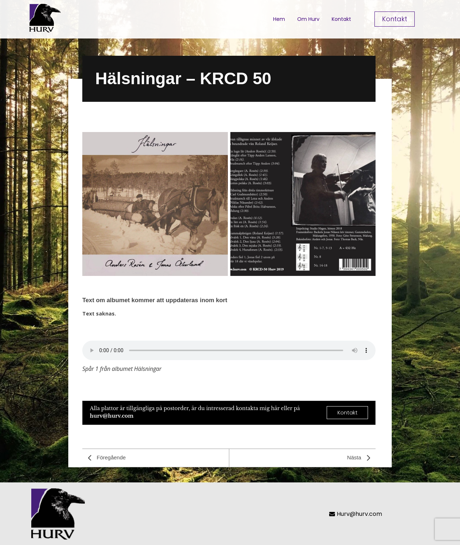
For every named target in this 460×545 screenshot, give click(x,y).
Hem (279, 19)
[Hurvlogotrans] (45, 18)
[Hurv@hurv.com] (379, 514)
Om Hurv (308, 19)
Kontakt (341, 19)
